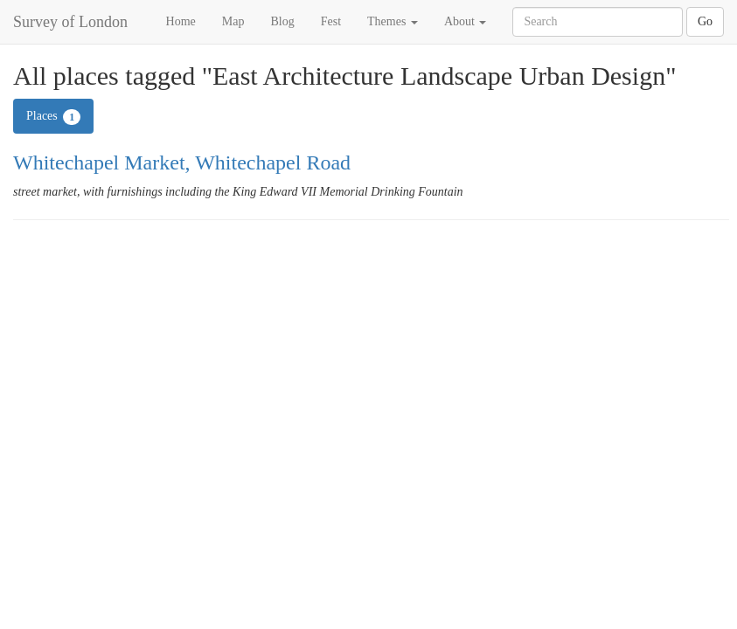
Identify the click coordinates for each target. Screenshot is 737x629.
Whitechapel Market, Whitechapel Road (182, 162)
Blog (282, 21)
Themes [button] (392, 21)
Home (181, 21)
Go (705, 21)
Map (233, 21)
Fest (331, 21)
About (465, 21)
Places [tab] (53, 117)
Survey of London (70, 22)
